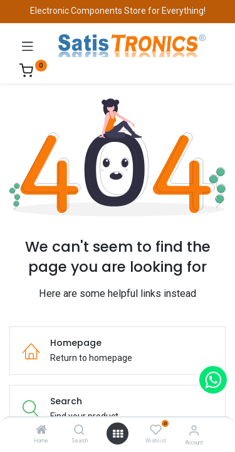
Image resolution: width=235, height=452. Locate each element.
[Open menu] (118, 433)
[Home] (41, 431)
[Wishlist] (156, 430)
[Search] (79, 431)
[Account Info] (194, 430)
